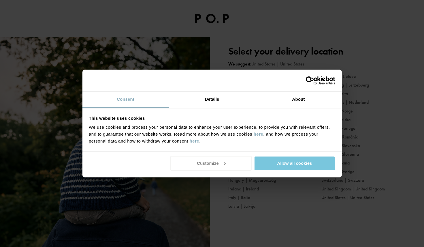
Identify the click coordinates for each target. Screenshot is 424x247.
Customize (211, 163)
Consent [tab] (125, 99)
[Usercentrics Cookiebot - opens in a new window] (310, 80)
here (258, 134)
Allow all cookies (294, 163)
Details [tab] (212, 99)
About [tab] (298, 99)
